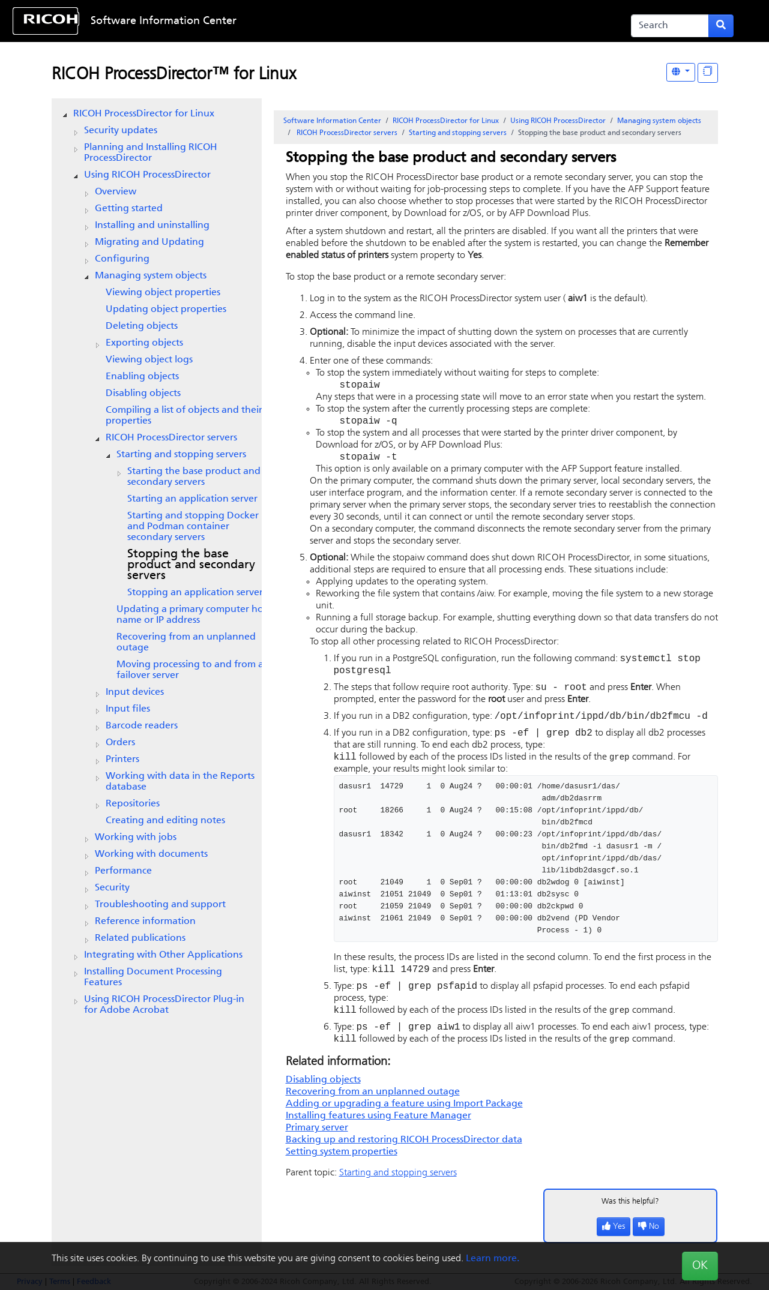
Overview (115, 192)
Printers (122, 759)
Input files (128, 709)
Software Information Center (164, 21)
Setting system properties (341, 1169)
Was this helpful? (630, 1218)
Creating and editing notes (165, 821)
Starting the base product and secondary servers (194, 477)
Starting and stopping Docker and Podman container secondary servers (193, 526)
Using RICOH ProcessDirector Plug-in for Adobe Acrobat (164, 1005)
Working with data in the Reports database (180, 782)
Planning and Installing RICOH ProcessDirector (150, 153)
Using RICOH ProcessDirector (147, 175)
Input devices (135, 692)
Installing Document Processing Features (153, 977)
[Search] (670, 25)
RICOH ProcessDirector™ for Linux (174, 75)
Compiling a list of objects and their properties (184, 416)
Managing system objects (151, 276)
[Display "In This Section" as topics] (708, 73)
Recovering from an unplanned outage (186, 642)
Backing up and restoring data (404, 1157)
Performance (123, 871)
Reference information (145, 921)
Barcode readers (142, 726)
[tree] (157, 562)
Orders (120, 743)
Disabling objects (143, 393)
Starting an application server (192, 499)
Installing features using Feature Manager (378, 1133)
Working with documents (151, 854)
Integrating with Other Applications (163, 955)
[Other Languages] (680, 72)
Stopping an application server (195, 593)
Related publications (140, 938)
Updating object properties (166, 309)
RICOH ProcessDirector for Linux (143, 114)
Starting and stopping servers (181, 455)
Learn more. (492, 1259)
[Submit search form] (721, 25)
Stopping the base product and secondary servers (191, 565)
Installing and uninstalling (152, 225)
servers (171, 438)
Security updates (120, 131)
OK (700, 1266)
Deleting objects (142, 326)
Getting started (129, 209)
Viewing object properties (163, 293)
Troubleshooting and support (160, 905)
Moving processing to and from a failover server (190, 670)
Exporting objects (144, 343)
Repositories (133, 804)
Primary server (317, 1145)
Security (112, 888)
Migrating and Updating (149, 242)
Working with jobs (135, 837)
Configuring (122, 259)
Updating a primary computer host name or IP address (193, 615)
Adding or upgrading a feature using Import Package (404, 1121)
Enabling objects (142, 377)
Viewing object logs (149, 360)
